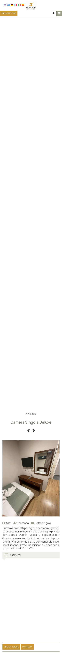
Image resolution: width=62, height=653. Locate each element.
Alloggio (32, 413)
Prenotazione (8, 13)
